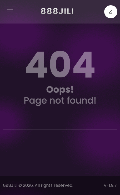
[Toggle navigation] (10, 12)
